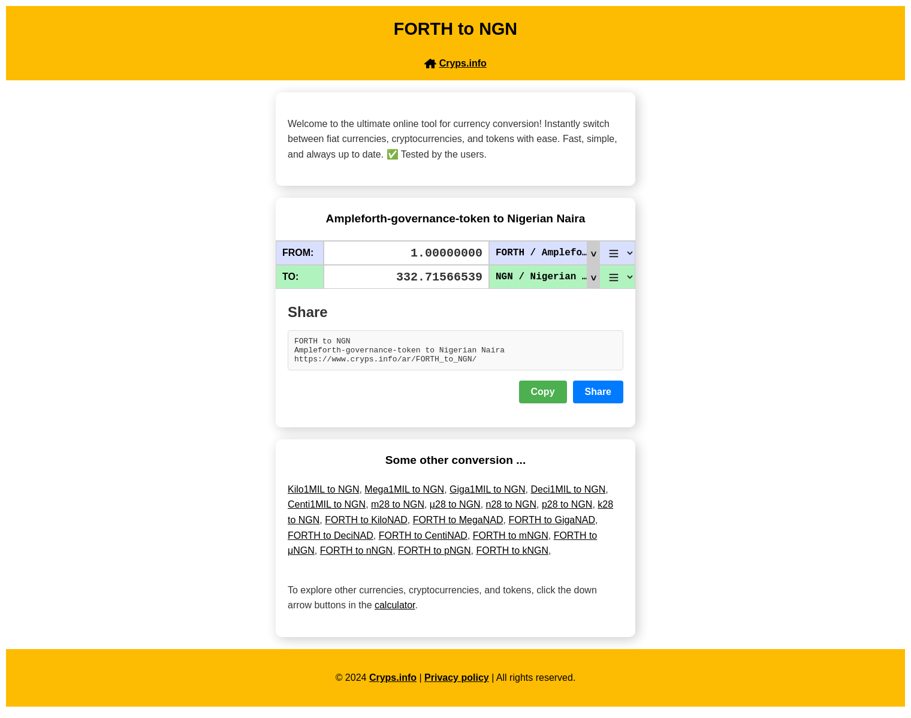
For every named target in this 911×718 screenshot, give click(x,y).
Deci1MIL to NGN (567, 495)
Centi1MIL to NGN (327, 510)
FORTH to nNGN (356, 556)
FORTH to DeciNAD (330, 541)
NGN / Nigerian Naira (547, 277)
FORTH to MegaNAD (458, 525)
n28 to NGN (511, 510)
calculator (395, 610)
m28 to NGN (397, 510)
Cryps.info (393, 683)
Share (598, 397)
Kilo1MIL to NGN (323, 495)
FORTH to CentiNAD (423, 541)
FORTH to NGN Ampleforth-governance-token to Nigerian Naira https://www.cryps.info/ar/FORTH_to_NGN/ (455, 353)
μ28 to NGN (455, 510)
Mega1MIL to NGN (404, 495)
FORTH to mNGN (510, 541)
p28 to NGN (567, 510)
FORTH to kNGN (512, 556)
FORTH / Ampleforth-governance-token (547, 253)
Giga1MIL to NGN (488, 495)
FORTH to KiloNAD (366, 525)
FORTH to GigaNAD (551, 525)
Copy (543, 397)
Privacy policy (456, 683)
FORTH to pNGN (434, 556)
